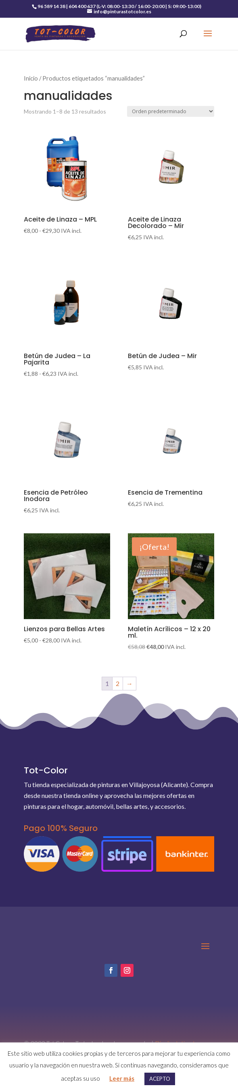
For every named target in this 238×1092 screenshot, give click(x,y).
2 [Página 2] (117, 683)
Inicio (31, 78)
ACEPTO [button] (159, 1078)
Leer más (121, 1078)
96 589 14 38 (51, 6)
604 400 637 (82, 6)
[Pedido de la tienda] (170, 111)
